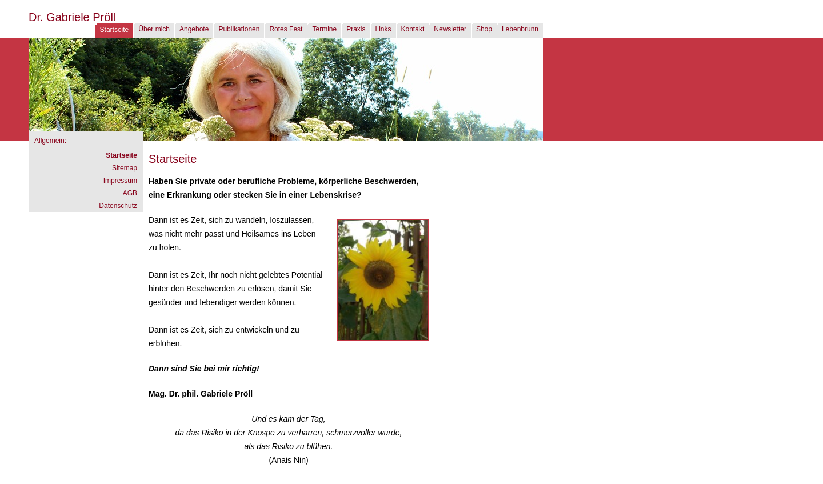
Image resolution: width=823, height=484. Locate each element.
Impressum (120, 181)
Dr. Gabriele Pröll (72, 17)
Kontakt (413, 29)
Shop (484, 29)
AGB (130, 193)
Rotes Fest (285, 29)
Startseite (114, 30)
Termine (324, 29)
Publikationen (238, 29)
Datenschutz (118, 206)
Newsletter (450, 29)
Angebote (194, 29)
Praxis (355, 29)
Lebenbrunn (520, 29)
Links (383, 29)
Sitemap (124, 168)
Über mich (154, 29)
